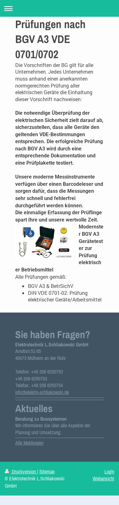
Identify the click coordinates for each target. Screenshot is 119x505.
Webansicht (103, 478)
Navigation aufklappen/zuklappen (59, 8)
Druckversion (21, 471)
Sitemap (47, 471)
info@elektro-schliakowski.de (42, 392)
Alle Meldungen (29, 443)
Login (109, 471)
